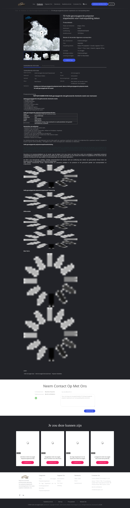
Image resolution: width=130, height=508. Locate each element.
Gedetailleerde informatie (31, 65)
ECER (100, 505)
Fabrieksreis (57, 4)
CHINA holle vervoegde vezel (35, 505)
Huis (34, 4)
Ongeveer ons (48, 4)
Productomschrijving (48, 65)
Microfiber (41, 488)
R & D (75, 481)
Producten (40, 4)
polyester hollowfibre (57, 373)
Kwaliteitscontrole (66, 4)
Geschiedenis (60, 478)
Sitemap (60, 501)
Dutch (111, 4)
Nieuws (85, 4)
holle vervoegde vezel (29, 373)
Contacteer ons (77, 4)
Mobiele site (83, 501)
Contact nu (69, 60)
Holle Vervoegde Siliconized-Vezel (43, 373)
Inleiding (59, 485)
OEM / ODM (77, 478)
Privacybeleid (71, 501)
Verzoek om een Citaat (99, 4)
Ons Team (60, 483)
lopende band (78, 483)
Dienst (59, 481)
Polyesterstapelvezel (44, 490)
